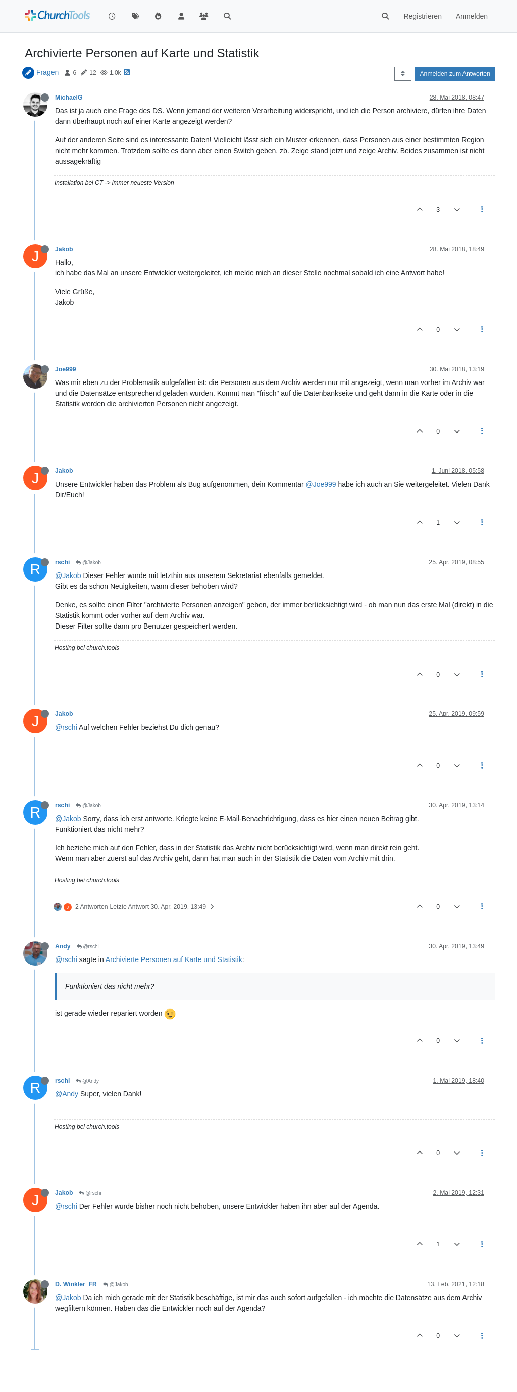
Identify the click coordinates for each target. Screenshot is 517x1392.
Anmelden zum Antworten (455, 73)
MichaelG (68, 97)
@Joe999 (320, 484)
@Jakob (88, 562)
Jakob (64, 249)
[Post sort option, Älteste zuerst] (402, 74)
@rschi (66, 727)
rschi (62, 562)
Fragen (47, 72)
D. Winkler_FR (76, 1284)
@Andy (87, 1081)
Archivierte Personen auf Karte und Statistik (174, 959)
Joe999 (65, 369)
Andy (63, 946)
